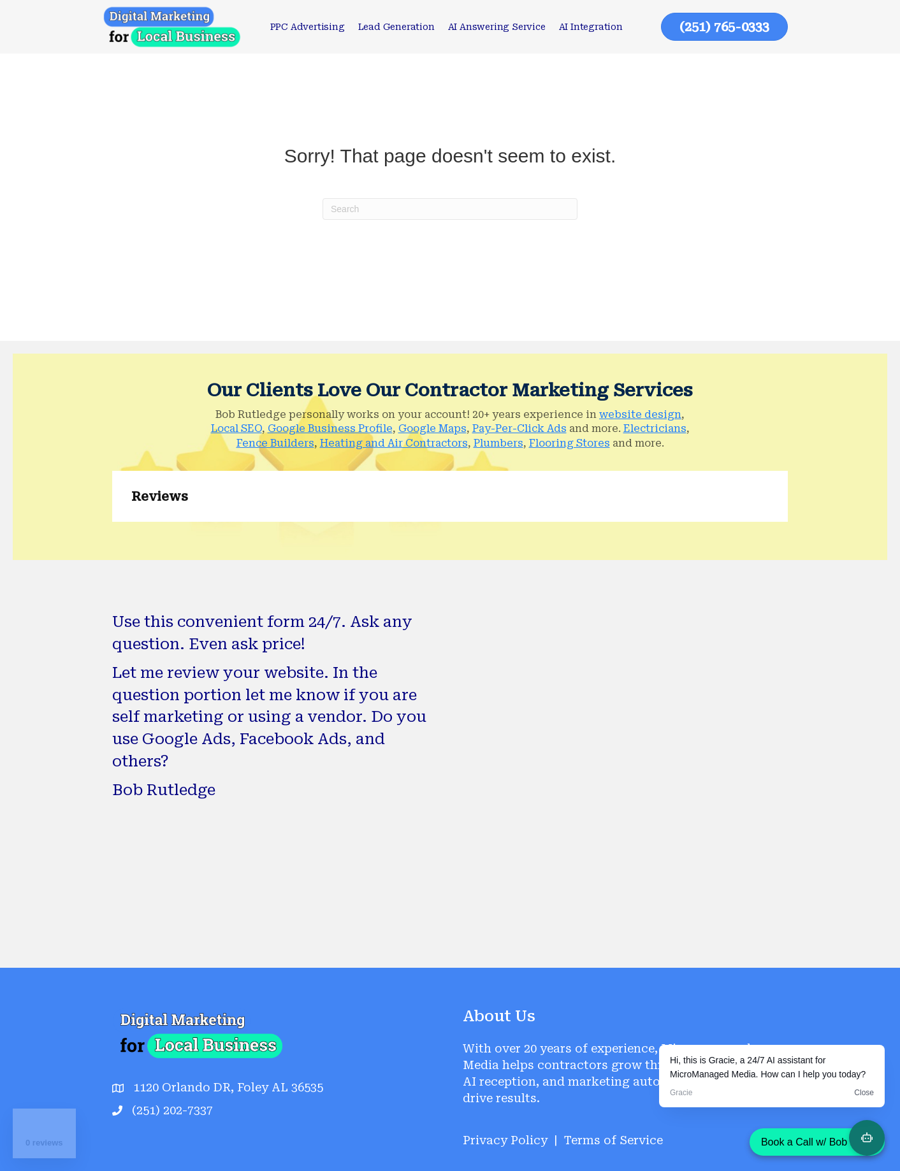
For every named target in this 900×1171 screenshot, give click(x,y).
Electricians (654, 428)
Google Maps (432, 428)
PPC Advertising (307, 27)
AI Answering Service (497, 27)
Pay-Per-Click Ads (519, 428)
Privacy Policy (505, 1140)
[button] (112, 534)
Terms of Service (613, 1140)
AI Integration (591, 27)
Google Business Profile (330, 428)
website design (640, 414)
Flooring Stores (569, 443)
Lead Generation (396, 27)
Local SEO (236, 428)
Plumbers (498, 443)
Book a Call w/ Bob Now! (817, 1142)
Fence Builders (275, 443)
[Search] (450, 209)
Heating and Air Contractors (394, 443)
